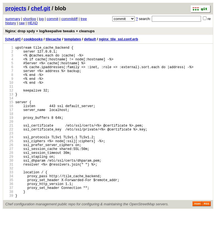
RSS (206, 236)
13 (9, 105)
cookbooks (33, 39)
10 (9, 90)
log (41, 19)
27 (9, 171)
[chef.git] (13, 39)
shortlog (29, 19)
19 (9, 133)
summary (12, 19)
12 (9, 100)
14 (9, 109)
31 (9, 190)
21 (9, 143)
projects (15, 8)
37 (9, 218)
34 (9, 204)
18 (9, 128)
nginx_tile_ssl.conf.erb (118, 39)
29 (9, 180)
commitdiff (69, 19)
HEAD (33, 23)
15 (9, 114)
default (90, 39)
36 (9, 213)
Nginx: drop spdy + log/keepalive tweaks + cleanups (50, 31)
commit (52, 19)
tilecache (53, 39)
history (10, 23)
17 (9, 124)
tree (84, 19)
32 (9, 195)
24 (9, 157)
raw (22, 23)
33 (9, 199)
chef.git (40, 8)
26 (9, 166)
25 (9, 161)
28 (9, 176)
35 (9, 209)
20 (9, 138)
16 (9, 119)
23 (9, 152)
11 (9, 95)
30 (9, 185)
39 (9, 228)
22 (9, 147)
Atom (197, 236)
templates (72, 39)
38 (9, 223)
